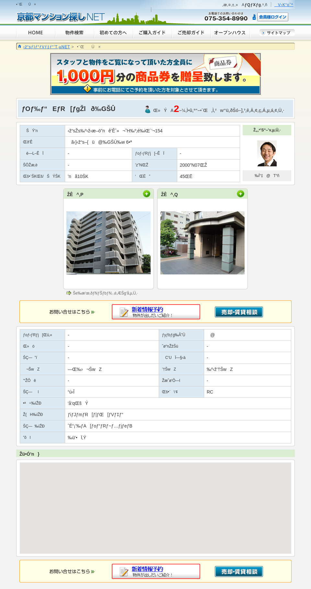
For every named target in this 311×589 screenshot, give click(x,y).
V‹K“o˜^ (283, 5)
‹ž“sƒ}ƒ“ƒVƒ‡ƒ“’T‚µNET (46, 47)
